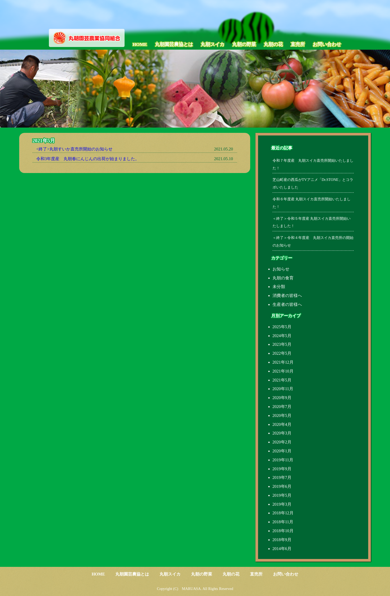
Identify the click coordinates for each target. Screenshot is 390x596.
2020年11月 (283, 388)
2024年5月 (282, 335)
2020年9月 (282, 397)
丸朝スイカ (212, 44)
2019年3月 (282, 504)
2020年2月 (282, 442)
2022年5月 (282, 353)
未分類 (279, 286)
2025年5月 (282, 327)
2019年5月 (282, 495)
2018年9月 (282, 539)
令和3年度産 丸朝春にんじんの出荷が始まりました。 (87, 158)
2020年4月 (282, 424)
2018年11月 (283, 522)
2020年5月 (282, 415)
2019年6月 (282, 486)
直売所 (298, 44)
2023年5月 (282, 344)
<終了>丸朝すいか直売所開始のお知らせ (74, 149)
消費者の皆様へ (287, 295)
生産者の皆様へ (287, 304)
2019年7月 (282, 477)
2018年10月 (283, 531)
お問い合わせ (327, 44)
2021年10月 (283, 371)
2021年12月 (283, 362)
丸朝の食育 (283, 278)
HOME (139, 44)
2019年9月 (282, 469)
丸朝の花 (273, 44)
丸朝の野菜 (244, 44)
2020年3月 (282, 433)
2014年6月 (282, 548)
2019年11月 (283, 460)
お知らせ (281, 269)
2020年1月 (282, 451)
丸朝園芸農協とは (174, 44)
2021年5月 (282, 380)
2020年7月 (282, 406)
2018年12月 (283, 513)
